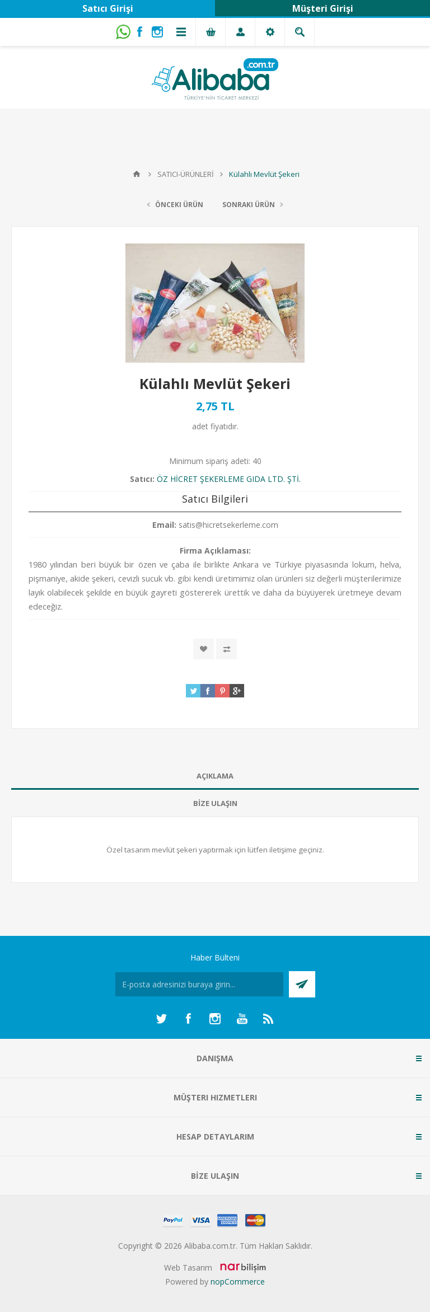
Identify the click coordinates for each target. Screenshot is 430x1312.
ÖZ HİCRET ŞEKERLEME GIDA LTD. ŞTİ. (229, 479)
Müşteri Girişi (322, 8)
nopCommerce (238, 1281)
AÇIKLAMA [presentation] (215, 776)
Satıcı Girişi (107, 8)
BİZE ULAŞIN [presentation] (215, 803)
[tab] (215, 776)
